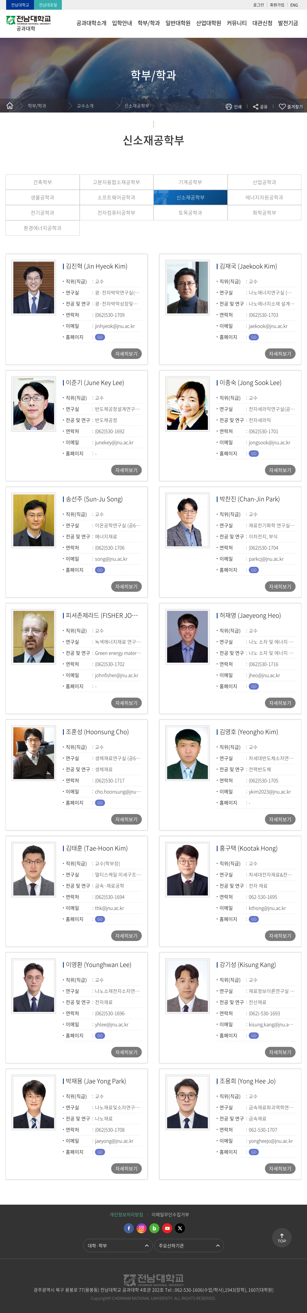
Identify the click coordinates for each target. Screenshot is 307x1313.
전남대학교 (20, 5)
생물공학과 (42, 197)
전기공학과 (42, 212)
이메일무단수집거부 (170, 1214)
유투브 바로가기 (167, 1228)
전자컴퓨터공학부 (116, 212)
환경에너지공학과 (43, 228)
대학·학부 (97, 1245)
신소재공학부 (136, 105)
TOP (282, 1241)
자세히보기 (126, 353)
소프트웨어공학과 (116, 197)
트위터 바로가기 (180, 1228)
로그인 (258, 5)
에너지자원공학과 (264, 197)
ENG (294, 5)
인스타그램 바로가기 (142, 1228)
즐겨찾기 (295, 107)
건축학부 (42, 182)
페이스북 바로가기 (129, 1228)
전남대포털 (48, 5)
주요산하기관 (171, 1245)
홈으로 (10, 106)
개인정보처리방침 (126, 1214)
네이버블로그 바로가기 (154, 1228)
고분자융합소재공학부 (116, 182)
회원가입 (277, 5)
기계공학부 (190, 182)
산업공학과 (264, 182)
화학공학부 (264, 212)
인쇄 (238, 107)
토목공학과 (190, 212)
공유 (264, 107)
